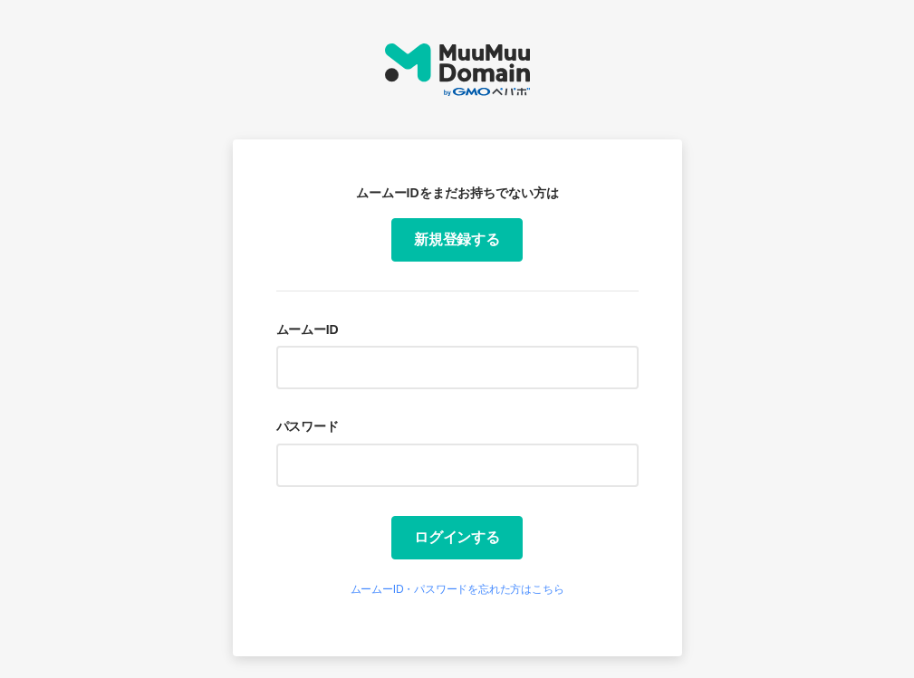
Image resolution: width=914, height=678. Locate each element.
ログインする (457, 537)
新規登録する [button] (457, 239)
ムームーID (307, 329)
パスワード (307, 426)
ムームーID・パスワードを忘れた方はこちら (457, 589)
